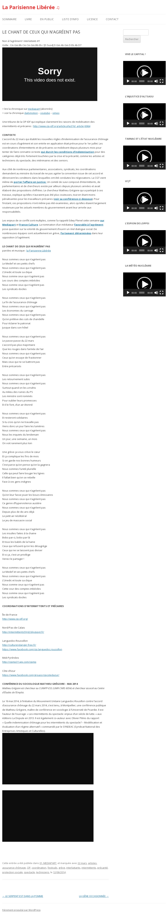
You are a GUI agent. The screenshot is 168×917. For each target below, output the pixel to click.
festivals (52, 867)
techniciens (42, 872)
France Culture (28, 224)
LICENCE (92, 19)
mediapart (34, 109)
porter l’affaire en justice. (30, 182)
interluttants (73, 867)
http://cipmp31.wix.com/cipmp (19, 662)
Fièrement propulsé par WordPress (21, 910)
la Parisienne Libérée (38, 250)
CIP (29, 867)
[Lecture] (128, 81)
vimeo (55, 113)
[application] (144, 73)
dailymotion (31, 113)
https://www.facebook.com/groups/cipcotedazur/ (30, 675)
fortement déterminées (75, 233)
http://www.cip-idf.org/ (15, 619)
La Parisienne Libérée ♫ (31, 7)
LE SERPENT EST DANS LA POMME (22, 896)
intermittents (89, 867)
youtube (45, 113)
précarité (102, 867)
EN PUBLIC (47, 19)
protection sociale (12, 872)
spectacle (29, 872)
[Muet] (156, 81)
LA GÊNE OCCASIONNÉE (94, 896)
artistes (92, 863)
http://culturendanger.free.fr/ (19, 645)
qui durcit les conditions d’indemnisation (67, 152)
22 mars (82, 863)
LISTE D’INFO (70, 19)
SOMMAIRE (9, 19)
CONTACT (112, 19)
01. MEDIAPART (48, 863)
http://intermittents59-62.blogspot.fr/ (23, 632)
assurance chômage (14, 867)
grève (62, 867)
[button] (144, 73)
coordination (39, 867)
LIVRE (28, 19)
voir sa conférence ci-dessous (73, 199)
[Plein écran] (161, 81)
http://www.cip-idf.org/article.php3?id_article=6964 (61, 126)
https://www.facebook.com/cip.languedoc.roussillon (32, 649)
